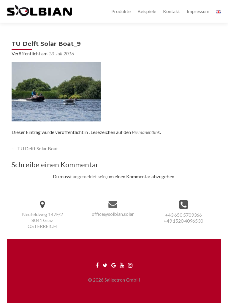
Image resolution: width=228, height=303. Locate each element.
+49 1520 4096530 (183, 221)
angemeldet (85, 176)
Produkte (121, 11)
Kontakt (171, 11)
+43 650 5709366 (183, 215)
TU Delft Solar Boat (35, 148)
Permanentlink (146, 132)
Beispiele (146, 11)
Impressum (198, 11)
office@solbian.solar (113, 214)
